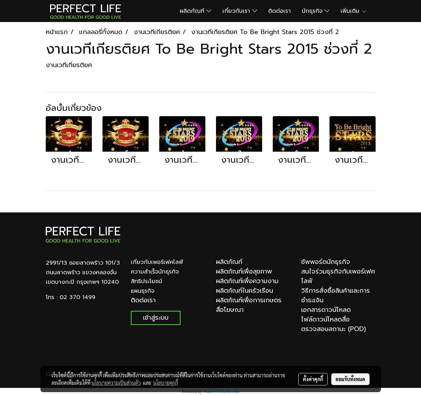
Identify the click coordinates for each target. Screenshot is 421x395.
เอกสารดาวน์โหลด (326, 310)
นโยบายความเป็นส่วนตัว (116, 382)
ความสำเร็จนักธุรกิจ (155, 271)
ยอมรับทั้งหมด (350, 379)
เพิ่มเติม (353, 11)
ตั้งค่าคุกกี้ (313, 379)
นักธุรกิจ (315, 11)
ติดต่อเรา (279, 11)
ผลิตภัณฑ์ (195, 11)
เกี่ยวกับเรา (239, 11)
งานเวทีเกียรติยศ (69, 65)
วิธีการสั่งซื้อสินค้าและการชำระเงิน (335, 295)
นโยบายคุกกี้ (165, 382)
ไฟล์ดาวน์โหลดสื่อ (325, 319)
